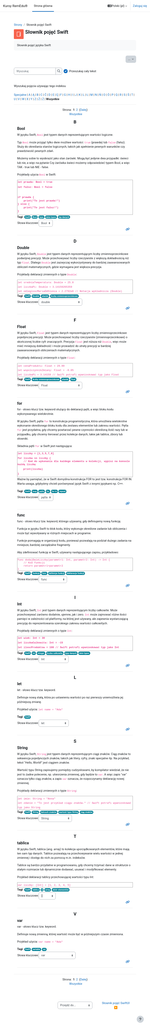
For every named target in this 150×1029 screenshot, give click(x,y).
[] (42, 890)
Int (34, 653)
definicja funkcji (56, 573)
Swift (27, 217)
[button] (117, 6)
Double (36, 296)
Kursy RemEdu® (15, 6)
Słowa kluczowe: (28, 223)
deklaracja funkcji (75, 573)
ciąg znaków (86, 812)
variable (36, 949)
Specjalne (20, 95)
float (73, 379)
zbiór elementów (61, 890)
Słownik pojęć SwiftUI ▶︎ (116, 1005)
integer (41, 653)
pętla (41, 491)
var (44, 949)
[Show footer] (140, 1019)
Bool (35, 217)
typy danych (71, 653)
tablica (36, 890)
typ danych (64, 217)
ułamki (45, 296)
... (132, 59)
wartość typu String (68, 812)
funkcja (36, 573)
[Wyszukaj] (35, 71)
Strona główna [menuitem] (43, 6)
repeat (62, 491)
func (44, 573)
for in (54, 491)
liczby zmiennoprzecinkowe (64, 296)
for (47, 491)
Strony (18, 25)
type (41, 217)
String (35, 812)
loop (35, 491)
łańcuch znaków (48, 812)
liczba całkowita (54, 653)
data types (51, 217)
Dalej (83, 110)
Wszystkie (75, 114)
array (47, 890)
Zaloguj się (140, 6)
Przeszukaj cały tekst (82, 71)
